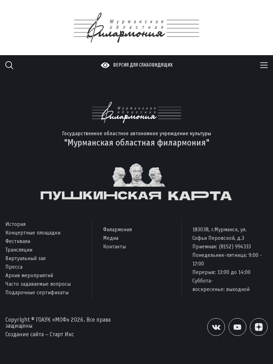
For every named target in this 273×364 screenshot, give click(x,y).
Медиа (110, 237)
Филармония (117, 229)
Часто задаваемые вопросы (38, 283)
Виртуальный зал (25, 258)
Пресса (13, 266)
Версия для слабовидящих (143, 65)
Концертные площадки (32, 232)
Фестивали (17, 241)
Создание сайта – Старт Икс (39, 334)
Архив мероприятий (29, 275)
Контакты (114, 246)
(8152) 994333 (235, 246)
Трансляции (18, 249)
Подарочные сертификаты (37, 292)
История (15, 224)
